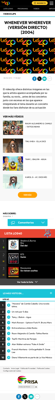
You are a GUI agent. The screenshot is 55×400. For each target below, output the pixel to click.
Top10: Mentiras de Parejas (24, 339)
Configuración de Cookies (12, 371)
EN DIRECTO (41, 3)
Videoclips (9, 13)
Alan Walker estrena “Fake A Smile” (28, 344)
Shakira (7, 216)
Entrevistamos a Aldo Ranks (24, 328)
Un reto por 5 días (20, 311)
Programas (23, 9)
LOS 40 (6, 299)
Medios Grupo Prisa (27, 387)
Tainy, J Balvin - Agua (35, 159)
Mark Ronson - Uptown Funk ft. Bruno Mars (32, 322)
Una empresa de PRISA (27, 380)
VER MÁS (27, 195)
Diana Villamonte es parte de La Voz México (32, 357)
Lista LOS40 (8, 9)
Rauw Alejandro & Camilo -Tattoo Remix (30, 333)
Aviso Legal (15, 368)
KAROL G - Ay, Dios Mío (36, 177)
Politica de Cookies (43, 368)
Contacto (6, 368)
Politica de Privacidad (28, 368)
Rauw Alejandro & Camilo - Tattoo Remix (38, 125)
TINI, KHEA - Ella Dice (35, 141)
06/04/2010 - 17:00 (12, 78)
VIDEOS (36, 9)
